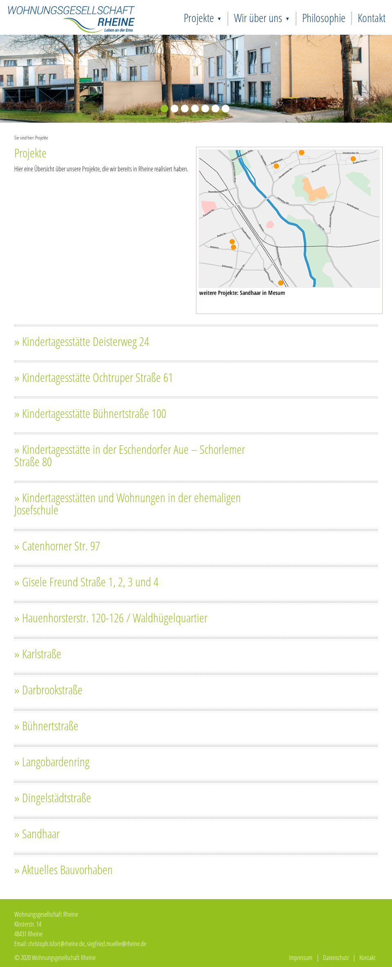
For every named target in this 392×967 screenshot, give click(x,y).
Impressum (300, 957)
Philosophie (323, 17)
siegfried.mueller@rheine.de (116, 943)
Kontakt (371, 17)
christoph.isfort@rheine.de (56, 943)
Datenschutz (336, 957)
